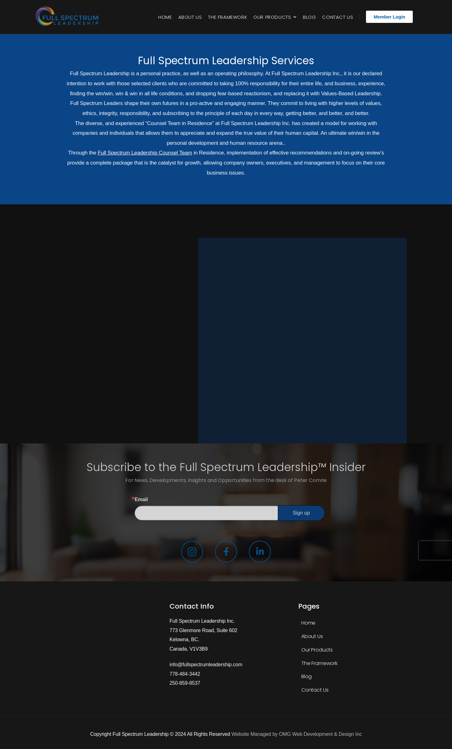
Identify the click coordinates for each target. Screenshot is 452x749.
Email (141, 499)
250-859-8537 (185, 683)
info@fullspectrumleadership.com (206, 664)
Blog (309, 17)
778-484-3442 (185, 674)
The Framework (227, 17)
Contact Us (337, 17)
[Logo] (68, 17)
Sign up (301, 513)
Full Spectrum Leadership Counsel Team (145, 153)
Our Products (272, 17)
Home (165, 17)
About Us (190, 17)
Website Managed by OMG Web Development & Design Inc (296, 734)
